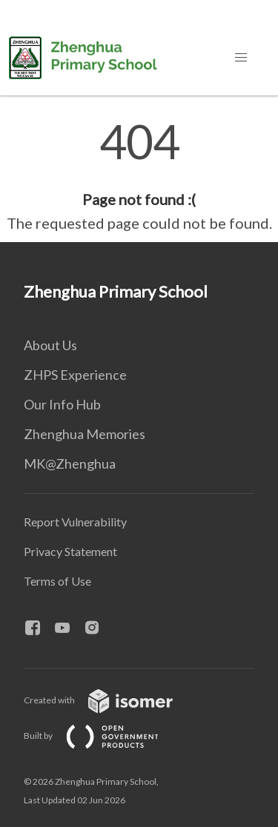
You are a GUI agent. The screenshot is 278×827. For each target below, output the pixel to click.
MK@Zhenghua (70, 463)
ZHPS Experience (75, 374)
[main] (139, 176)
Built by (103, 735)
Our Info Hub (62, 404)
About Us (50, 345)
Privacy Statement (70, 551)
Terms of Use (57, 581)
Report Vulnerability (75, 522)
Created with (110, 700)
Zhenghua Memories (84, 434)
